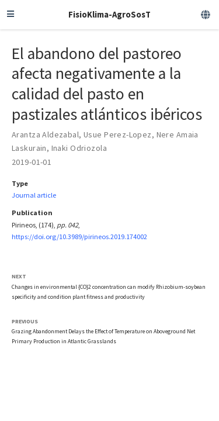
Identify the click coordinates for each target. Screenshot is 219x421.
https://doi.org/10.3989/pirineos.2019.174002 (79, 236)
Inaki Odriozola (79, 148)
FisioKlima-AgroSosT (109, 14)
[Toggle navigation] (10, 14)
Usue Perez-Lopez (118, 134)
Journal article (34, 195)
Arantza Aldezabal (45, 134)
